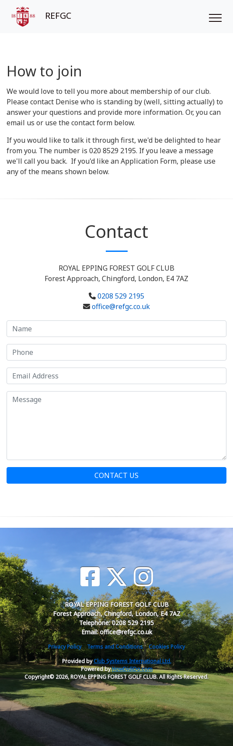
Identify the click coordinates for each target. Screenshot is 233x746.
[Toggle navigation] (215, 17)
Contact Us (116, 475)
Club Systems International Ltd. (132, 661)
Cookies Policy (167, 646)
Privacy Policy (64, 646)
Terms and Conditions (115, 646)
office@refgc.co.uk (121, 306)
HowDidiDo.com (132, 669)
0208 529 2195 (120, 296)
